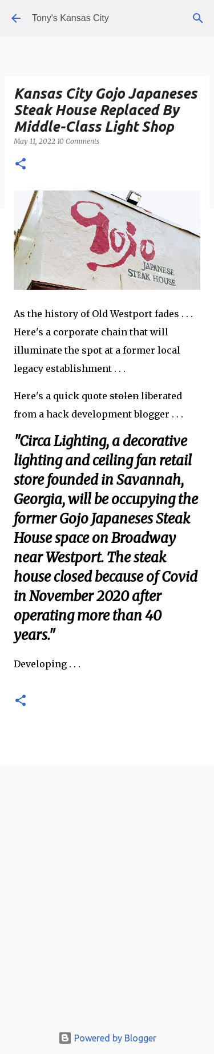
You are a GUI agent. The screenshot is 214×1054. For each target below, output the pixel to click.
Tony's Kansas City (70, 18)
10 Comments (78, 141)
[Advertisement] (107, 898)
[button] (20, 164)
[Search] (198, 18)
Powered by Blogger (107, 1038)
